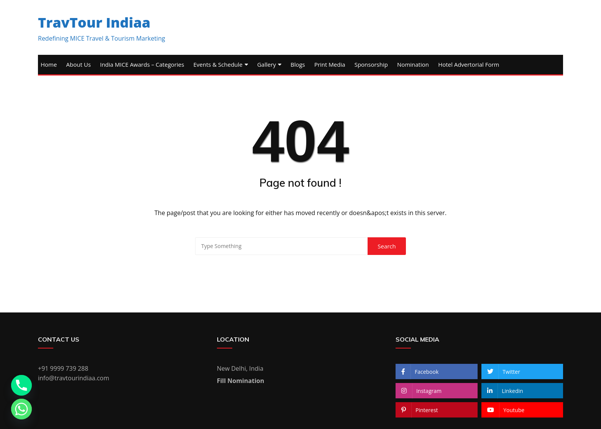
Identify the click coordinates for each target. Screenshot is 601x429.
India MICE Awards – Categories (142, 64)
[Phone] (21, 385)
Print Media (329, 64)
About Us (78, 64)
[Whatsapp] (21, 409)
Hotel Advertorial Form (468, 64)
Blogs (298, 64)
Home (49, 64)
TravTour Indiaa (94, 22)
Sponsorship (371, 64)
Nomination (413, 64)
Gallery (266, 64)
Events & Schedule (217, 64)
